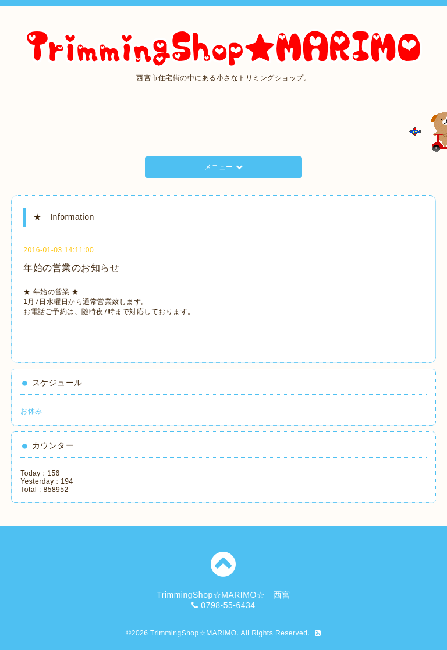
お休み (31, 411)
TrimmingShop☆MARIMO (193, 633)
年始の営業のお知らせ (71, 268)
